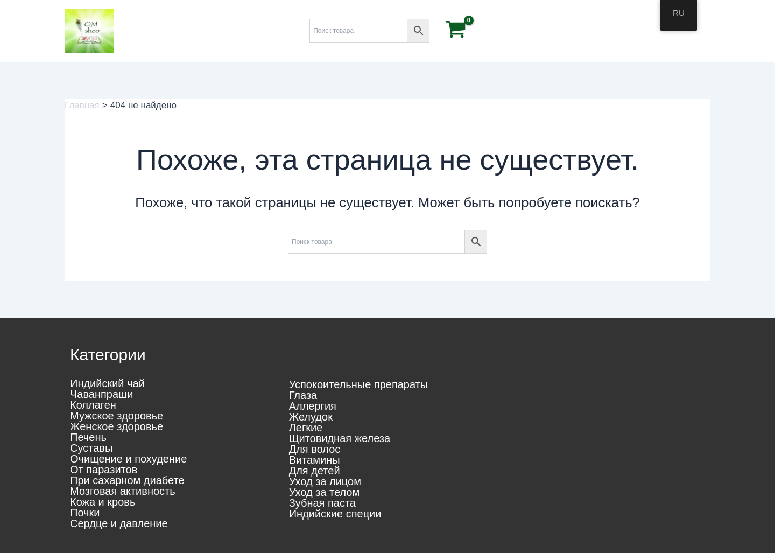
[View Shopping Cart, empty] (455, 31)
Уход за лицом (325, 481)
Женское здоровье (116, 426)
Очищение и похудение (128, 459)
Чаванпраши (101, 394)
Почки (85, 513)
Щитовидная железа (340, 438)
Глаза (303, 395)
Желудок (311, 417)
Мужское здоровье (116, 416)
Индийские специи (335, 514)
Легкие (306, 427)
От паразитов (103, 469)
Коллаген (93, 405)
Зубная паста (322, 503)
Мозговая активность (122, 491)
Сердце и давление (119, 523)
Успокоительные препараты (358, 384)
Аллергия (312, 406)
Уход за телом (324, 492)
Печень (88, 437)
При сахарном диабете (127, 480)
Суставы (91, 448)
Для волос (315, 449)
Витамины (314, 460)
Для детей (314, 471)
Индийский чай (107, 383)
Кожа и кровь (102, 502)
